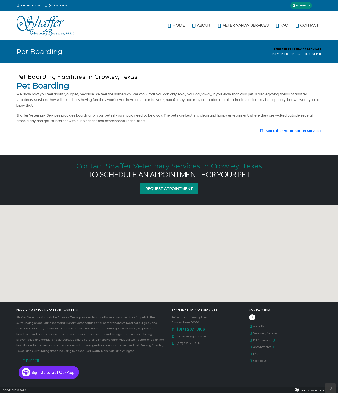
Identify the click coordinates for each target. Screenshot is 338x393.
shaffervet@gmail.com (193, 336)
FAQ (281, 25)
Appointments (263, 347)
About (200, 25)
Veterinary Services (265, 333)
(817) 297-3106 (55, 5)
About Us (257, 326)
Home (176, 25)
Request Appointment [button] (169, 188)
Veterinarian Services (243, 25)
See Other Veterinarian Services (291, 131)
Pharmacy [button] (301, 5)
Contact (307, 25)
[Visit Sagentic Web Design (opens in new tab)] (309, 390)
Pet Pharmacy (263, 340)
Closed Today (28, 5)
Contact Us (259, 361)
